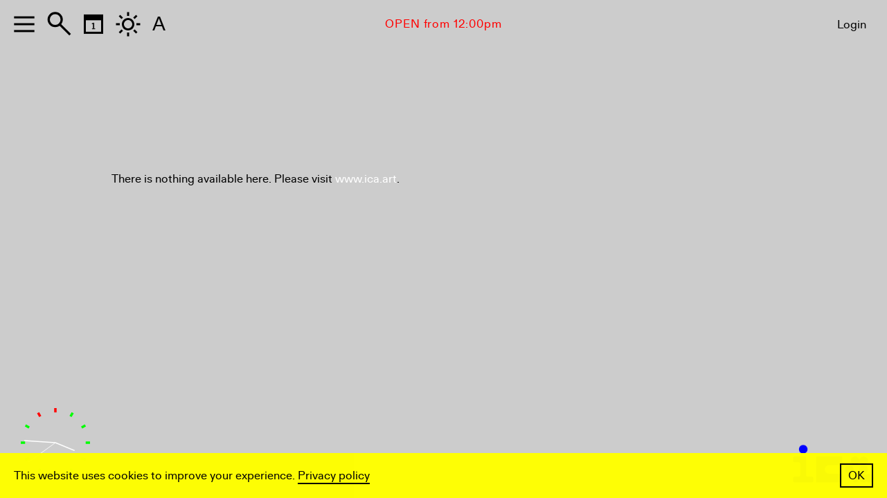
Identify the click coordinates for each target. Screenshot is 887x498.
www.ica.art (366, 179)
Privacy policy (334, 475)
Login (851, 24)
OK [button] (856, 475)
